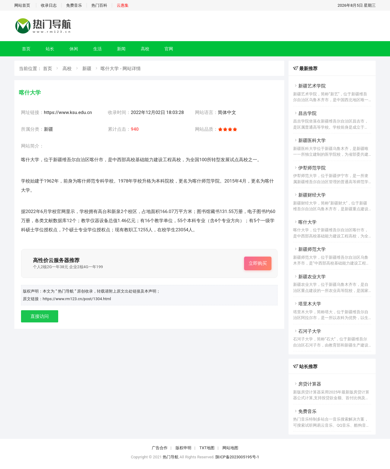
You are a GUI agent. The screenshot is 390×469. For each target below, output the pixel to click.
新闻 (121, 48)
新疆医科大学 (309, 140)
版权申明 (183, 448)
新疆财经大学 (309, 195)
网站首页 (22, 5)
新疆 (86, 68)
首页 (26, 48)
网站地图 (230, 448)
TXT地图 (206, 448)
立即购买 (258, 263)
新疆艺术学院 (309, 86)
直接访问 (39, 316)
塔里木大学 (307, 304)
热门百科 (99, 5)
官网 (169, 48)
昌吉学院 (305, 113)
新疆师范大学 (309, 249)
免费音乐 (74, 5)
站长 (50, 48)
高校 (145, 48)
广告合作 (160, 448)
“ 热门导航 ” (66, 291)
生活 (97, 48)
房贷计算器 (307, 384)
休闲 (73, 48)
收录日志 (49, 5)
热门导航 (171, 457)
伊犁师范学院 (309, 168)
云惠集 (123, 5)
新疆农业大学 (309, 276)
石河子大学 (307, 331)
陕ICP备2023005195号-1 (237, 457)
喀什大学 (305, 222)
